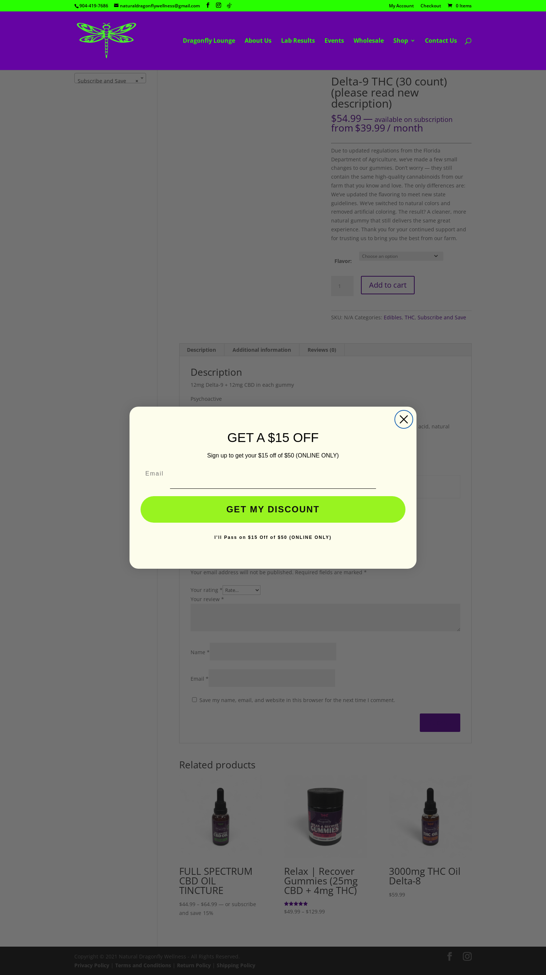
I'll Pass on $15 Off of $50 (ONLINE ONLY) (273, 537)
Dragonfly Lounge (209, 41)
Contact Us (441, 41)
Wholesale (369, 41)
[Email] (273, 473)
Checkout (431, 6)
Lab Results (298, 41)
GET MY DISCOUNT (273, 509)
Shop (400, 41)
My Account (401, 6)
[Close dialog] (404, 419)
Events (334, 41)
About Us (258, 41)
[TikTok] (229, 5)
